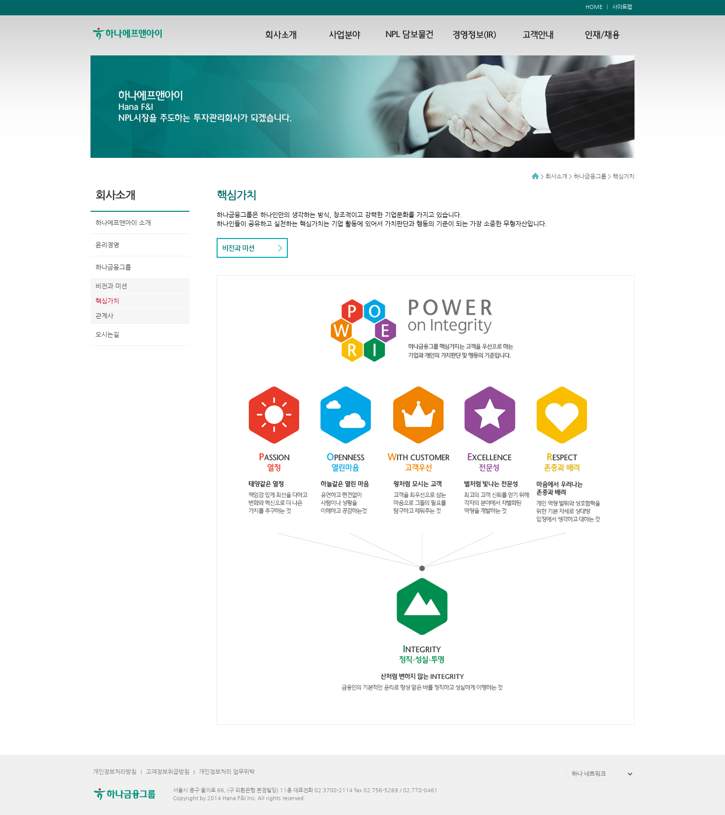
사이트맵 (622, 7)
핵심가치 (107, 301)
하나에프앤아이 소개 (123, 223)
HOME (594, 7)
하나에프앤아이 (138, 33)
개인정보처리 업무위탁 (227, 772)
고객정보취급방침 (167, 772)
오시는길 (107, 335)
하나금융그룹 (113, 267)
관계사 (104, 316)
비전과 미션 (111, 286)
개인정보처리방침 (114, 772)
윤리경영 (107, 245)
